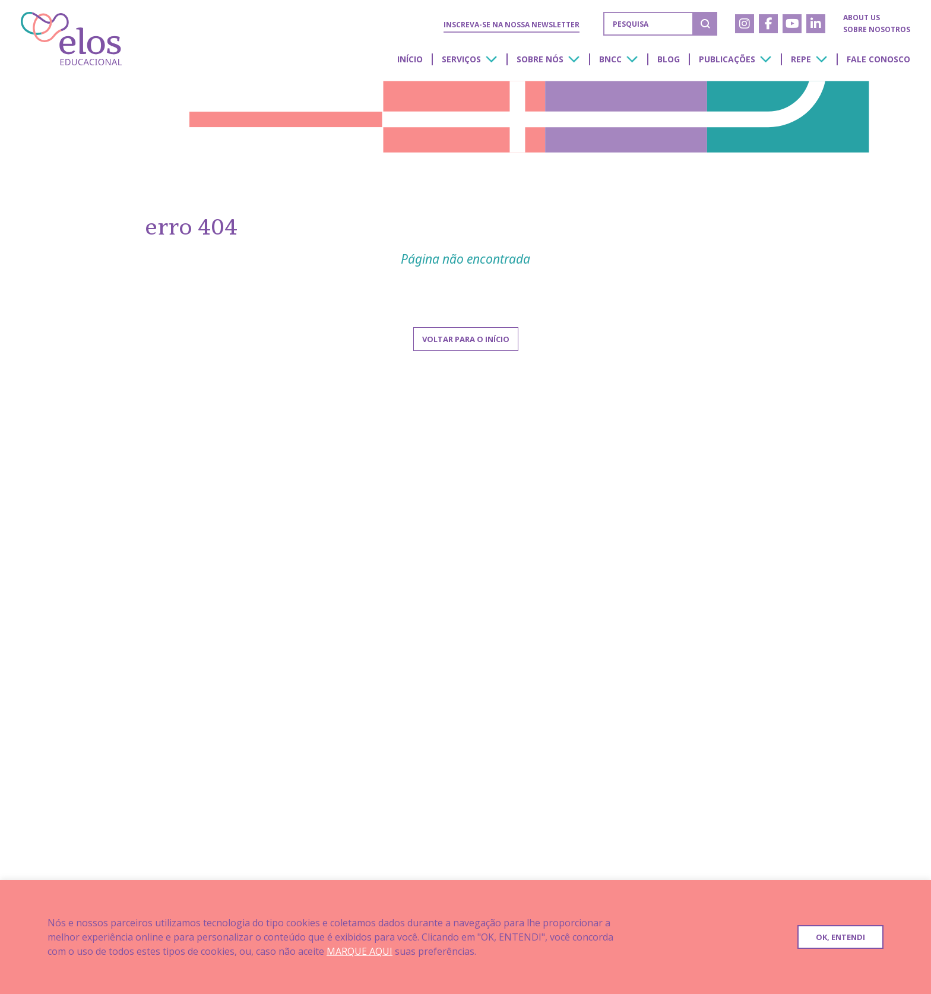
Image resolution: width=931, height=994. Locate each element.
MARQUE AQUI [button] (359, 951)
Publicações (727, 59)
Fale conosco (878, 59)
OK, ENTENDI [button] (840, 937)
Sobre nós (540, 59)
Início (410, 59)
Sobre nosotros (876, 29)
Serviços (461, 59)
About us (861, 17)
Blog (668, 59)
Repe (801, 59)
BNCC (610, 59)
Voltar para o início (465, 339)
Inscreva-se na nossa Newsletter (512, 25)
